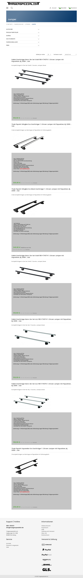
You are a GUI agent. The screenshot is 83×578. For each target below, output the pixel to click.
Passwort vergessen (12, 545)
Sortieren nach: (58, 54)
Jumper (34, 24)
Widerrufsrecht (46, 526)
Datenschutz (45, 535)
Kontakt (8, 543)
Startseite (9, 24)
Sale (7, 547)
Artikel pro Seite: (40, 54)
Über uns (44, 533)
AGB (43, 529)
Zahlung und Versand (48, 531)
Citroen (27, 24)
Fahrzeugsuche (18, 24)
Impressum (45, 527)
